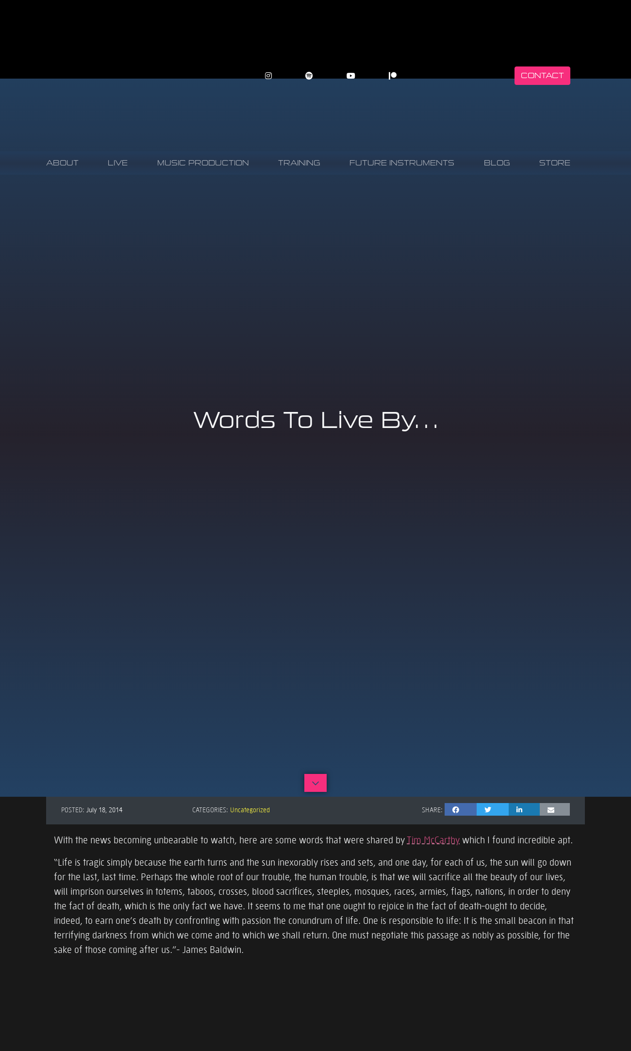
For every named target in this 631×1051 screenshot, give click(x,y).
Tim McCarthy (433, 839)
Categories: (210, 809)
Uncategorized (250, 809)
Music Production (203, 162)
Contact (542, 75)
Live (118, 162)
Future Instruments (401, 162)
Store (554, 162)
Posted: (72, 809)
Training (299, 162)
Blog (497, 162)
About (62, 162)
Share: (432, 809)
